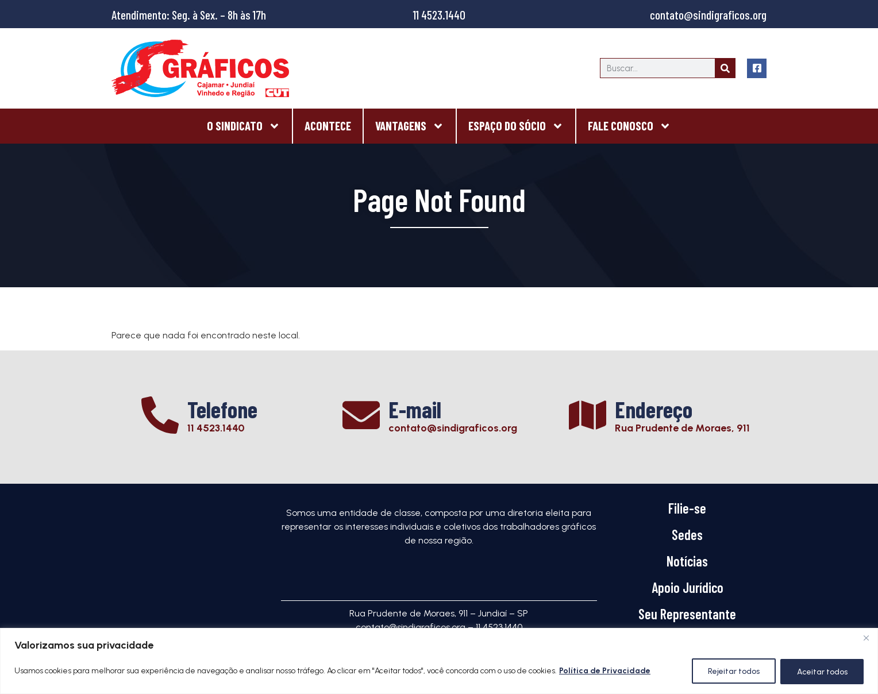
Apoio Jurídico (687, 587)
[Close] (866, 638)
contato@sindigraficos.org (708, 14)
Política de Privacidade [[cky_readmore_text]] (604, 671)
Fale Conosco (629, 126)
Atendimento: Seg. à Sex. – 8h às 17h (188, 14)
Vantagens (409, 126)
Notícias (687, 561)
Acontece (328, 125)
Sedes (687, 534)
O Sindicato (243, 126)
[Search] (725, 68)
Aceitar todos (821, 671)
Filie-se (687, 508)
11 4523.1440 (439, 14)
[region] (439, 661)
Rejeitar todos (732, 671)
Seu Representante (687, 614)
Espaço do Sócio (516, 126)
